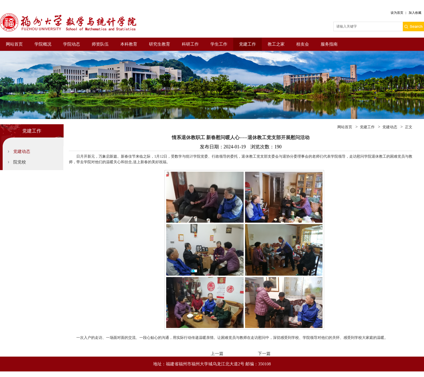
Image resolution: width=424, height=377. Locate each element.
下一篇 (264, 353)
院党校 (19, 162)
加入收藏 (415, 13)
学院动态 (71, 44)
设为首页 (397, 13)
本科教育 (128, 44)
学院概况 (42, 44)
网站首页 (14, 44)
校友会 (302, 44)
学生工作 (218, 44)
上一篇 (217, 353)
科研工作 (190, 44)
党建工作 (247, 44)
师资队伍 (100, 44)
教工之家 (276, 44)
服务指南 (329, 44)
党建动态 (21, 151)
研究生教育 (159, 44)
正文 (408, 127)
